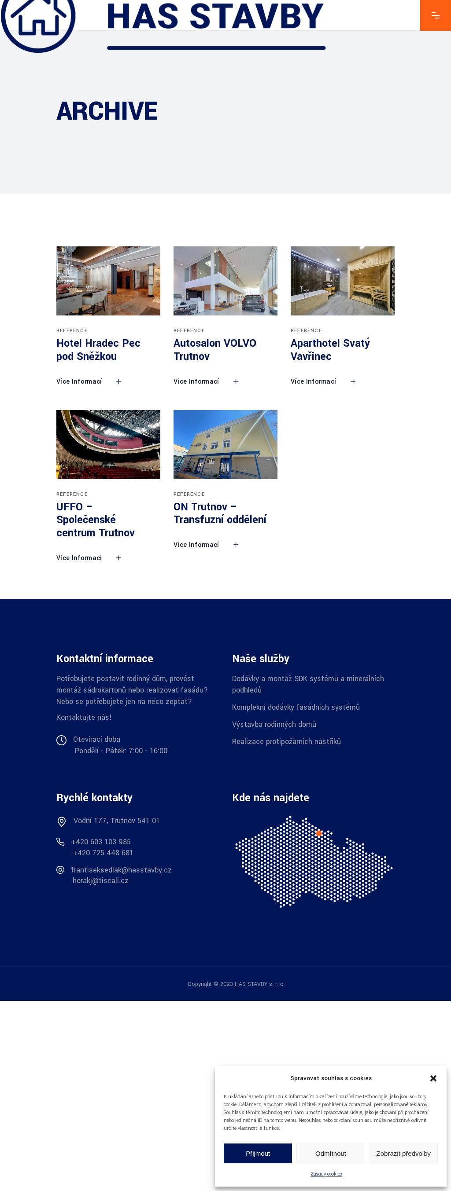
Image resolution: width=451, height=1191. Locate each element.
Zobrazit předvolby (404, 1153)
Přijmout (258, 1153)
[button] (433, 1078)
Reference (72, 330)
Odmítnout (330, 1153)
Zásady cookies (326, 1174)
